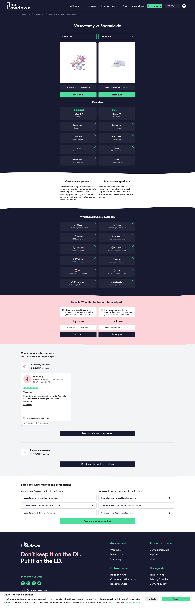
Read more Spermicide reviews (97, 462)
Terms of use (157, 572)
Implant (154, 552)
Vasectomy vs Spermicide (65, 14)
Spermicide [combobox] (105, 36)
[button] (78, 182)
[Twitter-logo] (34, 581)
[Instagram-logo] (28, 581)
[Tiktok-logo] (39, 581)
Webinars (116, 547)
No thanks (152, 599)
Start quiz (78, 95)
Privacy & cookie (159, 576)
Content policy (158, 581)
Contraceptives (38, 14)
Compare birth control (123, 576)
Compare (49, 14)
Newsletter (116, 552)
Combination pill (159, 547)
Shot (152, 556)
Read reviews (118, 572)
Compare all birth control (97, 518)
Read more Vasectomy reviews (97, 433)
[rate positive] (24, 424)
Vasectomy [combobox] (67, 36)
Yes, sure (177, 599)
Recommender (118, 581)
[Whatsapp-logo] (23, 581)
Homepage (25, 14)
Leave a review (154, 6)
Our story (115, 556)
